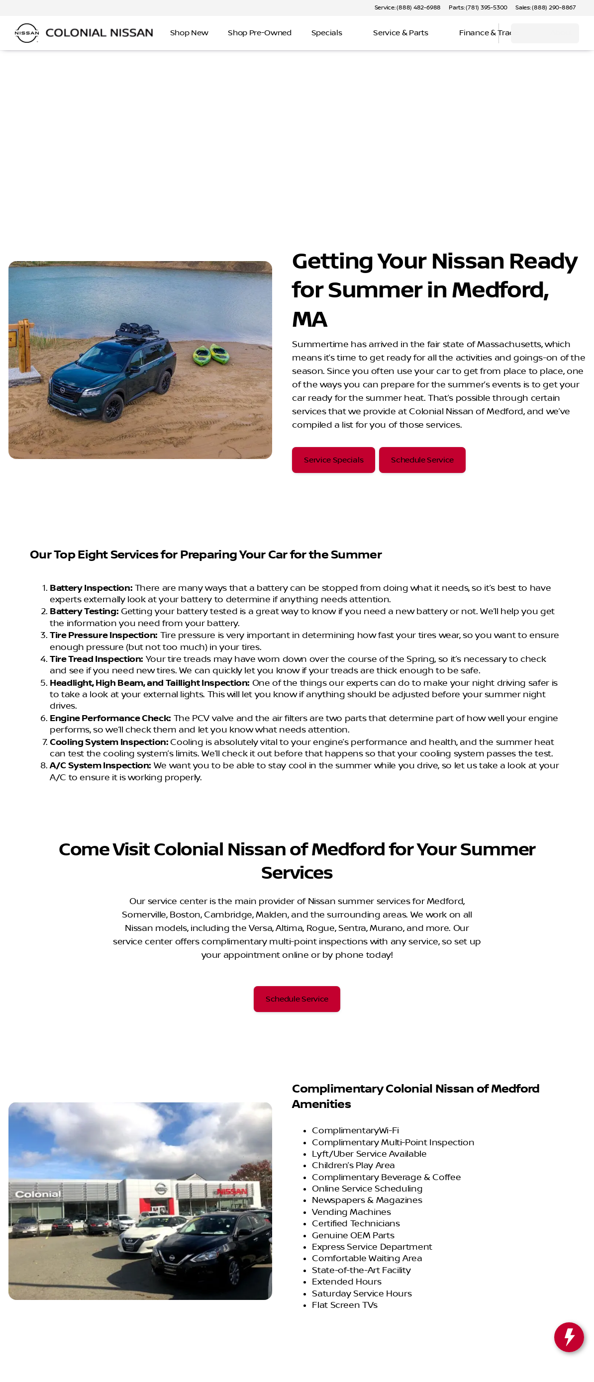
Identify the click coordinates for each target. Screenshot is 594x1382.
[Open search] (479, 33)
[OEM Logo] (27, 33)
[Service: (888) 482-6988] (408, 8)
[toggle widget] (569, 1337)
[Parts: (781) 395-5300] (478, 8)
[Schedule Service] (422, 460)
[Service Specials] (333, 460)
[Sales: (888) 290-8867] (545, 8)
